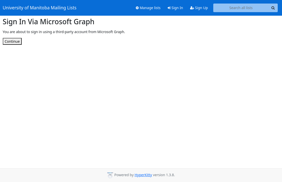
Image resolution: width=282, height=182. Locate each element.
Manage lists (148, 7)
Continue (12, 41)
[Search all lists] (241, 8)
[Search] (273, 8)
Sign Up (199, 7)
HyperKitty (143, 174)
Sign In (175, 7)
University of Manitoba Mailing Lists (40, 8)
